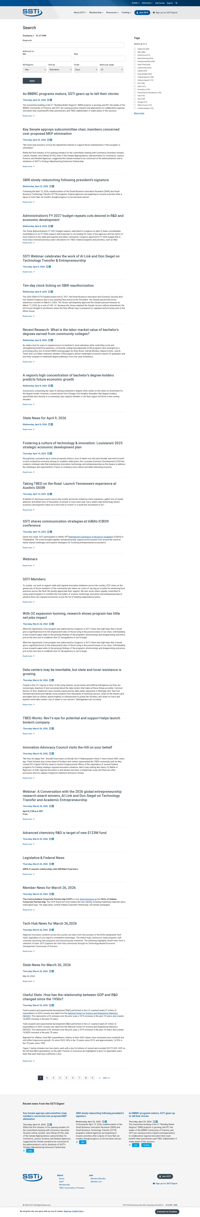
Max (76, 54)
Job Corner (160, 3)
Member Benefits (98, 1178)
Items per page (107, 65)
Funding (126, 12)
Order (76, 65)
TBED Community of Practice (72, 1188)
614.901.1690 (171, 1205)
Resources (112, 12)
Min (24, 54)
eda (135, 1145)
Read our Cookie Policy (73, 1211)
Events (136, 3)
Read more (28, 116)
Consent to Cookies (167, 1212)
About (60, 1175)
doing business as (88, 899)
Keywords (27, 40)
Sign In (170, 3)
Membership (96, 12)
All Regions (28, 65)
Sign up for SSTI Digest (166, 12)
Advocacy (147, 3)
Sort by (51, 65)
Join (91, 1175)
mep (30, 1151)
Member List (96, 1181)
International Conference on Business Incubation (90, 537)
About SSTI (80, 12)
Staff (61, 1181)
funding (146, 1145)
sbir (82, 1142)
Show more (139, 113)
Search (176, 3)
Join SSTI (143, 12)
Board (61, 1178)
